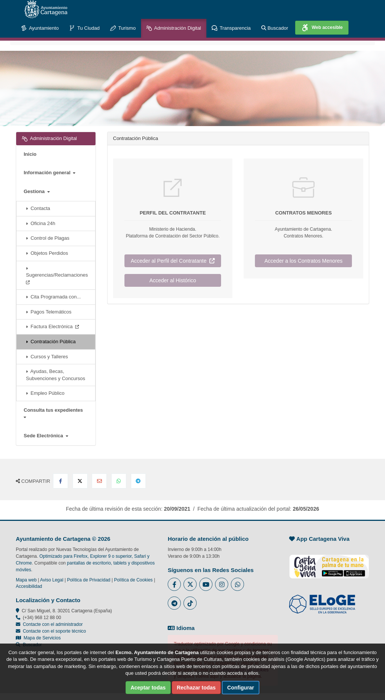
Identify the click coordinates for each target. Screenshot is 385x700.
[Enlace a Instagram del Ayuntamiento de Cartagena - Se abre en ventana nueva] (221, 584)
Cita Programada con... (53, 297)
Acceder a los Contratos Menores (303, 261)
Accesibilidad (29, 586)
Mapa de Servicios (38, 638)
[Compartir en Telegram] (138, 480)
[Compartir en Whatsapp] (118, 480)
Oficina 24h (40, 223)
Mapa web (26, 580)
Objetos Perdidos (47, 253)
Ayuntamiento (40, 28)
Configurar (240, 688)
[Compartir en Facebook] (60, 480)
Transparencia (231, 28)
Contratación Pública (51, 341)
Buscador (274, 28)
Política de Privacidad (88, 580)
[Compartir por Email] (99, 480)
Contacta (38, 208)
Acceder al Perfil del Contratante (173, 261)
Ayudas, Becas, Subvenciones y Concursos (55, 374)
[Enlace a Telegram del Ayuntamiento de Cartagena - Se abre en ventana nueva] (174, 603)
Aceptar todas (147, 688)
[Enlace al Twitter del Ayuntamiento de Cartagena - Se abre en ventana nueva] (190, 584)
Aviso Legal (52, 580)
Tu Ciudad (84, 28)
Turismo (123, 28)
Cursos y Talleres (47, 356)
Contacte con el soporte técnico (54, 631)
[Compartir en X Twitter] (80, 480)
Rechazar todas (196, 688)
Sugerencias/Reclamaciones (58, 274)
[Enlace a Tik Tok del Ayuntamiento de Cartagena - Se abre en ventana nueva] (190, 603)
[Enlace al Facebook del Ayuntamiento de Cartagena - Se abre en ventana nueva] (174, 584)
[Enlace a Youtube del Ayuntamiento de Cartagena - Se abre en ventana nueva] (205, 584)
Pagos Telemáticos (48, 312)
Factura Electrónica (52, 326)
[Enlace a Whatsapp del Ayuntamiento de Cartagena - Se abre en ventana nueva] (237, 584)
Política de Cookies (133, 580)
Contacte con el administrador (53, 624)
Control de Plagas (48, 238)
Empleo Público (45, 393)
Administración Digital (173, 28)
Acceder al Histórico (172, 280)
